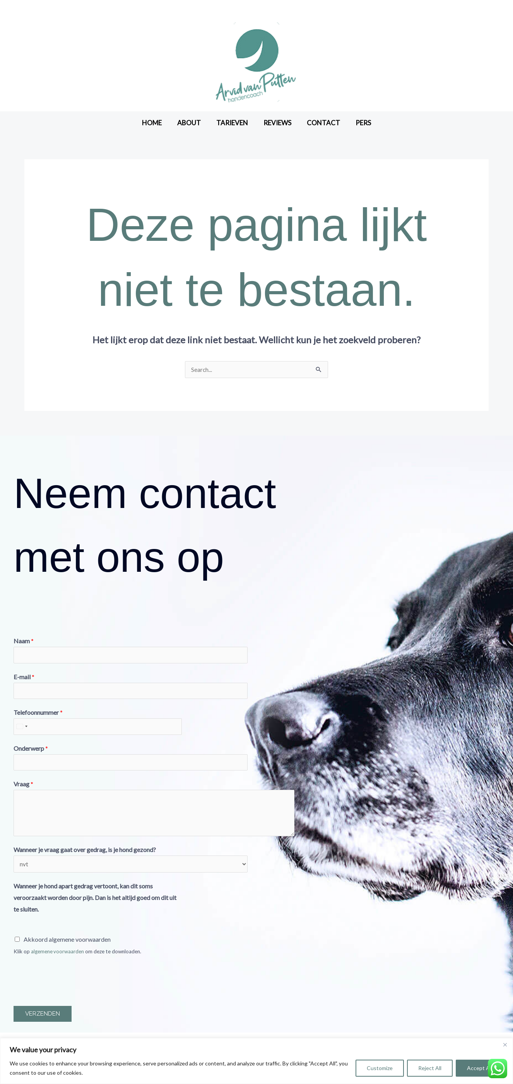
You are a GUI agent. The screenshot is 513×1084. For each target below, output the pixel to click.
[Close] (505, 1044)
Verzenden (42, 1018)
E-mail (24, 678)
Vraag (23, 787)
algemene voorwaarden (57, 956)
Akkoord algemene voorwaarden (67, 944)
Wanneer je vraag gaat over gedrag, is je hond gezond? (85, 853)
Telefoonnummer (38, 714)
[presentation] (72, 984)
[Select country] (22, 729)
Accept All (479, 1068)
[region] (256, 1061)
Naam (24, 641)
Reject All (429, 1068)
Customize (380, 1068)
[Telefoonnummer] (98, 729)
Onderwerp (31, 751)
